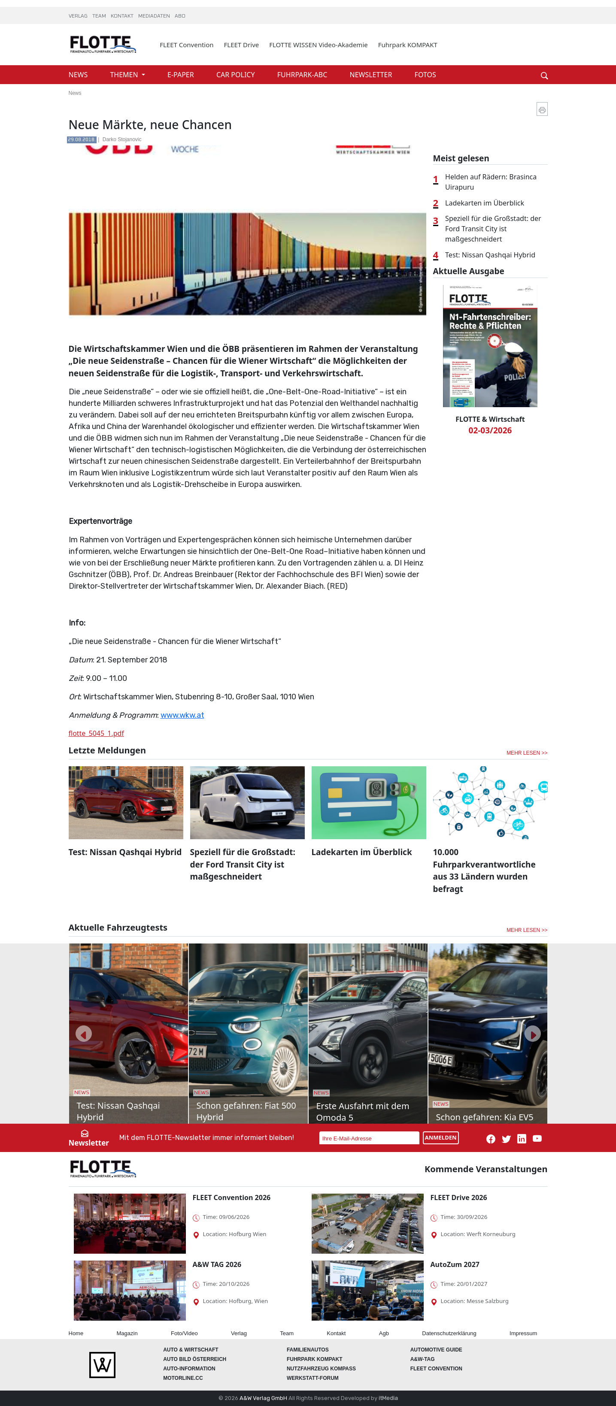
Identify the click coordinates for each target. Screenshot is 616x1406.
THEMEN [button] (125, 74)
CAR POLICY (236, 74)
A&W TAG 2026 (217, 1264)
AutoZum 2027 (455, 1264)
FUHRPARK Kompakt (315, 1359)
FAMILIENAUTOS (308, 1350)
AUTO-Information (189, 1369)
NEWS (79, 74)
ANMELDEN (441, 1137)
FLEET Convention (186, 44)
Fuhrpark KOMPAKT (407, 44)
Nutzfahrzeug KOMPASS (321, 1369)
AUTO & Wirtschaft (190, 1350)
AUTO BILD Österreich (194, 1359)
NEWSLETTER (371, 74)
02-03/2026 (490, 430)
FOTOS (425, 74)
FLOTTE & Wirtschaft (490, 419)
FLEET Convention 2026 (232, 1197)
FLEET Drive (241, 44)
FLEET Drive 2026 (459, 1197)
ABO (180, 16)
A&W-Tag (422, 1359)
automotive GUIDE (436, 1350)
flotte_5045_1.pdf (96, 733)
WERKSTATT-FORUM (313, 1378)
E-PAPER (181, 74)
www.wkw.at (182, 715)
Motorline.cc (183, 1378)
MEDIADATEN (154, 16)
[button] (84, 1033)
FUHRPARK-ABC (303, 74)
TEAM (99, 16)
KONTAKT (123, 16)
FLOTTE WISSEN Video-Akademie (318, 44)
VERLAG (79, 16)
